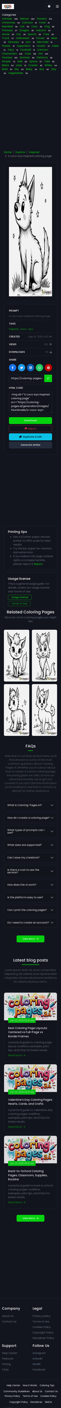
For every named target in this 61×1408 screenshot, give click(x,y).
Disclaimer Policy (43, 1338)
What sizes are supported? (24, 858)
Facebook (39, 1369)
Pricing (6, 1364)
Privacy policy (41, 1316)
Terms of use (41, 1321)
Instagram (39, 1353)
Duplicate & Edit (30, 436)
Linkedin (38, 1358)
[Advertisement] (30, 113)
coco (23, 329)
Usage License (19, 597)
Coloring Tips (47, 1385)
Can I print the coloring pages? (27, 923)
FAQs (5, 1369)
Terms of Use (19, 603)
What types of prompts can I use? (25, 844)
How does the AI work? (21, 898)
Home (8, 152)
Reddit (37, 1364)
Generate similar (31, 444)
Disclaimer (36, 1402)
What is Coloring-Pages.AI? (24, 818)
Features (7, 1358)
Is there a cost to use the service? (23, 884)
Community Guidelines (16, 1391)
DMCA (48, 1402)
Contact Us (9, 1321)
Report (30, 428)
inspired (14, 329)
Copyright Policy (43, 1332)
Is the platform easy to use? (25, 910)
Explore (20, 152)
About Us (8, 1316)
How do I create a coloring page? (28, 831)
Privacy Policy (12, 1396)
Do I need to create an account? (28, 935)
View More (30, 951)
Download (30, 420)
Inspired (34, 152)
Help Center (10, 1353)
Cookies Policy (42, 1327)
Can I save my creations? (23, 870)
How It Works (30, 1385)
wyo (30, 329)
